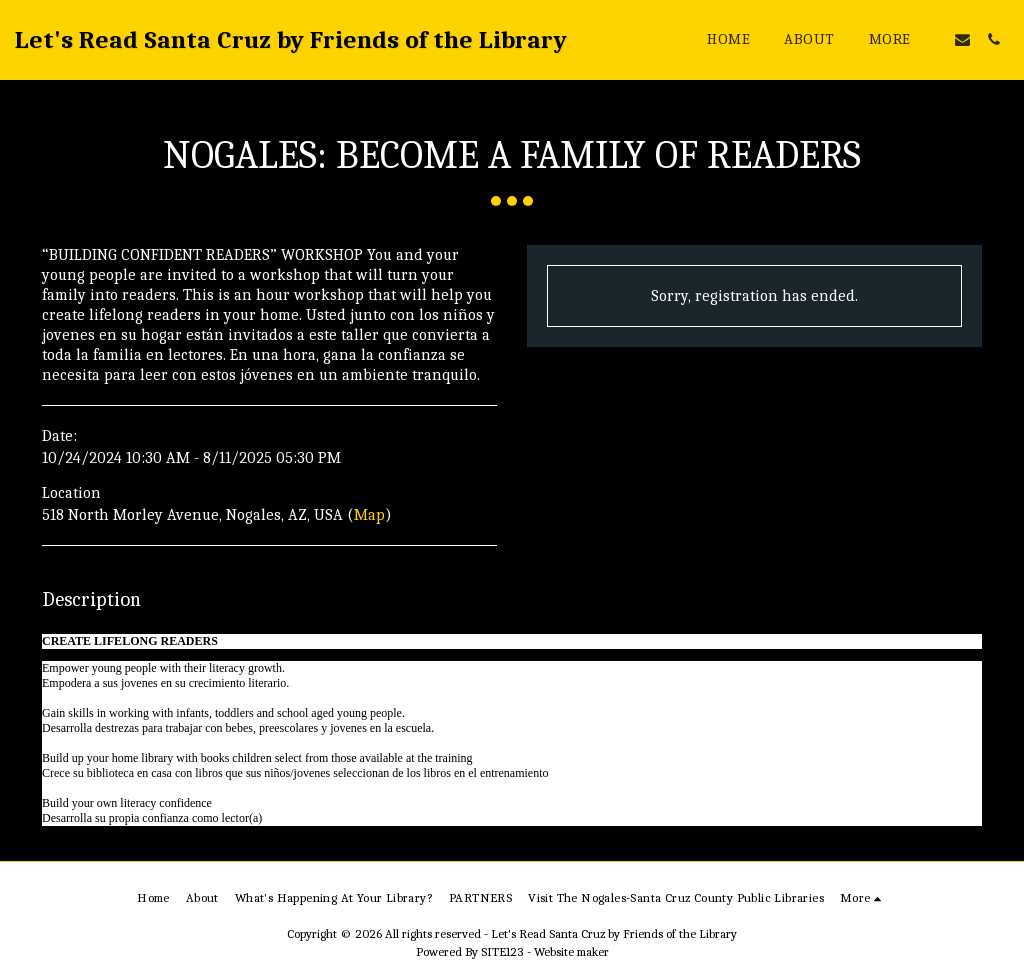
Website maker (571, 951)
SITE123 (502, 951)
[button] (962, 39)
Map (369, 515)
